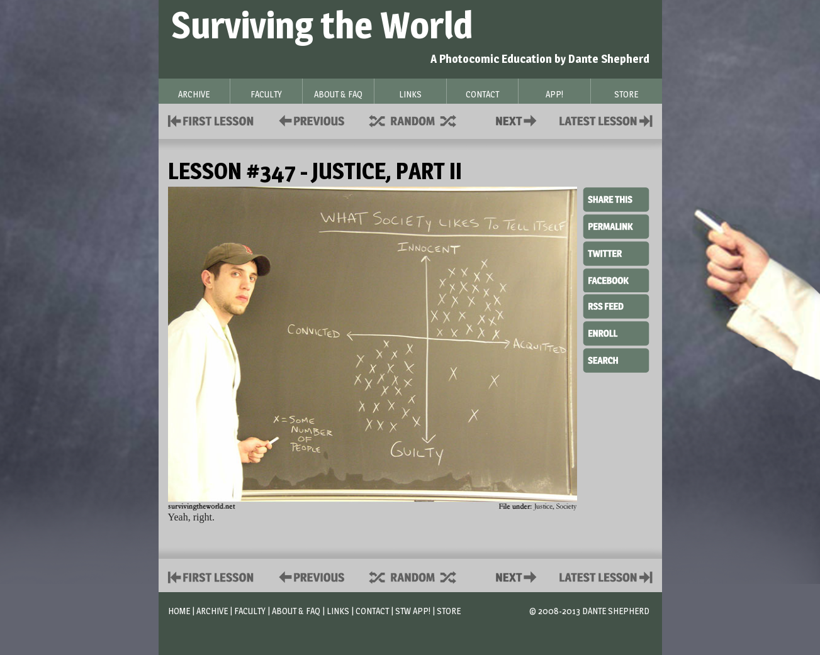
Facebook (616, 279)
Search (616, 359)
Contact (518, 120)
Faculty (250, 610)
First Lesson (211, 120)
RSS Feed (616, 305)
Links (338, 610)
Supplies (421, 120)
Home (179, 610)
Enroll (616, 332)
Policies (309, 120)
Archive (212, 610)
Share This (616, 200)
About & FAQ (296, 610)
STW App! (412, 610)
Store (449, 610)
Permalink (616, 226)
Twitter (616, 252)
